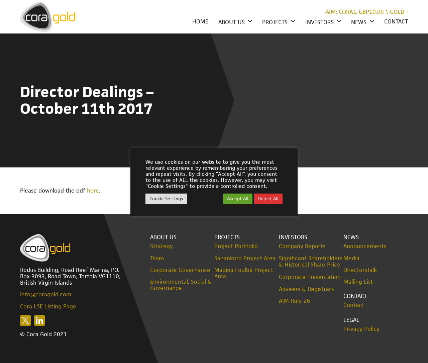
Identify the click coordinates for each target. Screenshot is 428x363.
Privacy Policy (361, 329)
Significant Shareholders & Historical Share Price (310, 261)
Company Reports (302, 246)
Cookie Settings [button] (166, 199)
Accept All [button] (237, 199)
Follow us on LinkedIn (39, 320)
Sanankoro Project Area (245, 258)
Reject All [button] (268, 199)
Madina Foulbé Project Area (243, 273)
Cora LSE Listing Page (48, 306)
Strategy (161, 246)
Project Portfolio (236, 246)
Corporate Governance (180, 270)
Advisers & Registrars (306, 289)
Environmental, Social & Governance (181, 285)
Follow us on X (25, 320)
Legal (351, 319)
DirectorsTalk (360, 270)
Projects (275, 22)
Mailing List (358, 282)
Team (157, 258)
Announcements (364, 246)
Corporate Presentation (310, 277)
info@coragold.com (45, 294)
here (93, 190)
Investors (319, 22)
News (358, 22)
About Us (231, 22)
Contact (396, 21)
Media (351, 258)
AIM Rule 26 (294, 301)
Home (200, 21)
